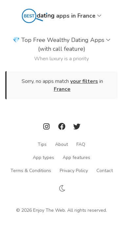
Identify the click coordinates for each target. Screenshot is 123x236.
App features (76, 157)
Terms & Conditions (30, 170)
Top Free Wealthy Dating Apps (61, 44)
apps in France (78, 16)
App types (43, 157)
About (61, 144)
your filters (84, 81)
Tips (42, 144)
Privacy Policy (74, 170)
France (62, 89)
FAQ (80, 144)
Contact (104, 170)
